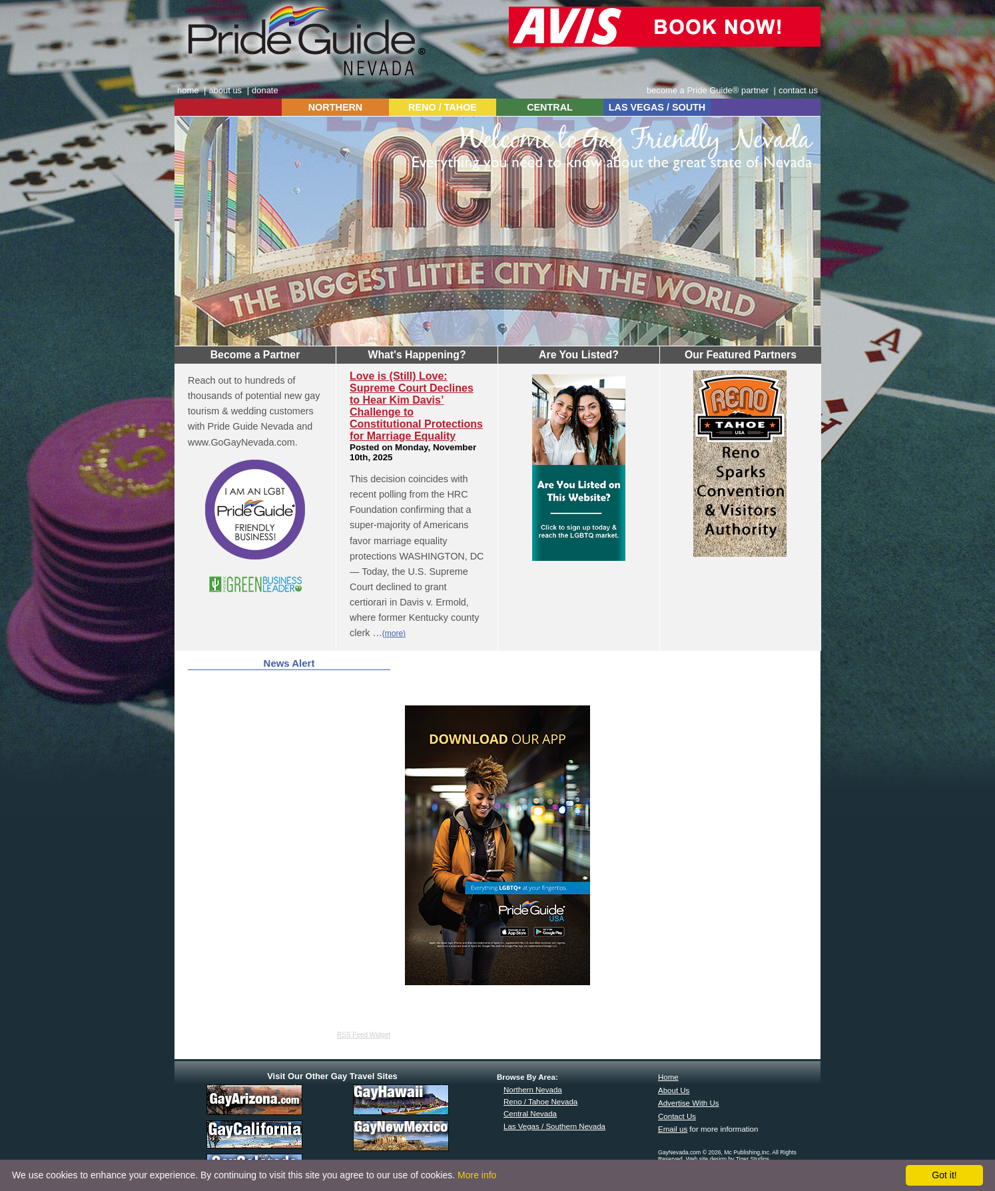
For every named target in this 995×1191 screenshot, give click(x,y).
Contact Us (677, 1116)
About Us (673, 1090)
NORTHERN (335, 107)
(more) (394, 633)
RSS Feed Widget (363, 1034)
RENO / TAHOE (442, 107)
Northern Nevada (532, 1090)
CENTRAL (550, 107)
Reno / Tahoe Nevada (540, 1102)
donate (265, 90)
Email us (672, 1129)
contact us (798, 90)
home (187, 90)
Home (668, 1077)
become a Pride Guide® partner (708, 90)
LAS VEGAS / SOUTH (657, 107)
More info (477, 1175)
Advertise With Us (688, 1103)
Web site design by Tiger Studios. (728, 1159)
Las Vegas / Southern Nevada (554, 1126)
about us (225, 90)
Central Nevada (530, 1114)
